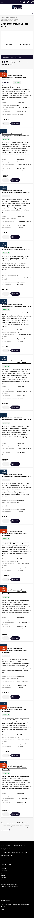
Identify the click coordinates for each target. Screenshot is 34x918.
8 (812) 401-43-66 (5, 845)
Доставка (3, 873)
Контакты (3, 868)
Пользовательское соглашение (9, 884)
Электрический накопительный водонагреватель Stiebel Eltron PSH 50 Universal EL (14, 592)
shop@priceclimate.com (7, 848)
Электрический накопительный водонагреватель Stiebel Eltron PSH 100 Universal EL (14, 77)
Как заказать (4, 870)
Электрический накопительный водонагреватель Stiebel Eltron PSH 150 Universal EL (14, 768)
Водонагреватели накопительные (9, 19)
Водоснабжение (11, 17)
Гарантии (3, 877)
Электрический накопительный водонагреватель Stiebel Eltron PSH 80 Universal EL (14, 650)
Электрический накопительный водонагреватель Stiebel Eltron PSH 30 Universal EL (14, 533)
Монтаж (3, 879)
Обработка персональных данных (9, 886)
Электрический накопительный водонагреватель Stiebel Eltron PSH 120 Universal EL (14, 709)
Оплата (3, 875)
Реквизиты (3, 882)
